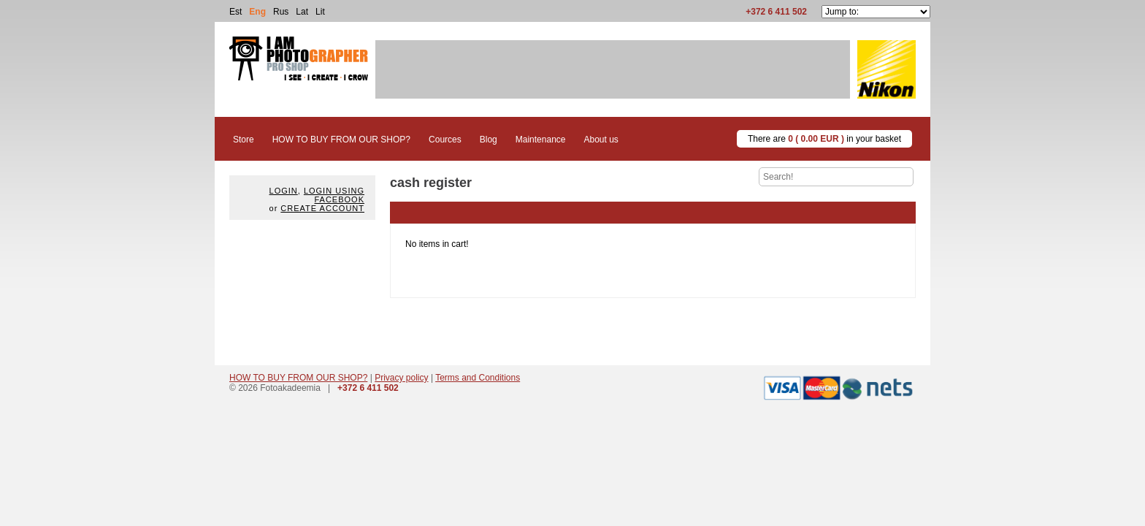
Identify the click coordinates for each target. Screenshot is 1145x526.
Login (283, 190)
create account (322, 208)
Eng (257, 12)
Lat (302, 12)
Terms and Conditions (477, 378)
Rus (280, 12)
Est (235, 12)
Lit (320, 12)
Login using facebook (334, 195)
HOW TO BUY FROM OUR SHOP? (298, 378)
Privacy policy (401, 378)
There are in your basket (824, 139)
